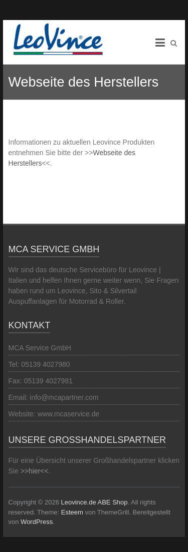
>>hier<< (35, 471)
